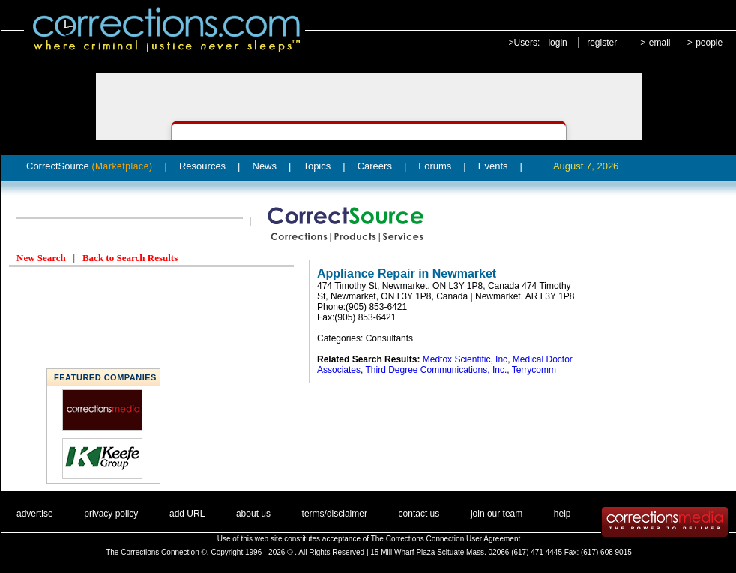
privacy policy (111, 513)
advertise (34, 513)
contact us (419, 513)
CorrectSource (89, 166)
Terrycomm (534, 369)
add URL (187, 513)
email (660, 43)
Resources (202, 166)
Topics (317, 166)
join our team (496, 513)
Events (493, 166)
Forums (434, 166)
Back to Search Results (130, 257)
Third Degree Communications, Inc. (436, 369)
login (557, 43)
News (265, 166)
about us (253, 513)
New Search (41, 257)
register (602, 43)
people (709, 43)
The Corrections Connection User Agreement (446, 539)
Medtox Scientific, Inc (465, 359)
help (562, 513)
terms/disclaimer (334, 513)
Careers (375, 166)
